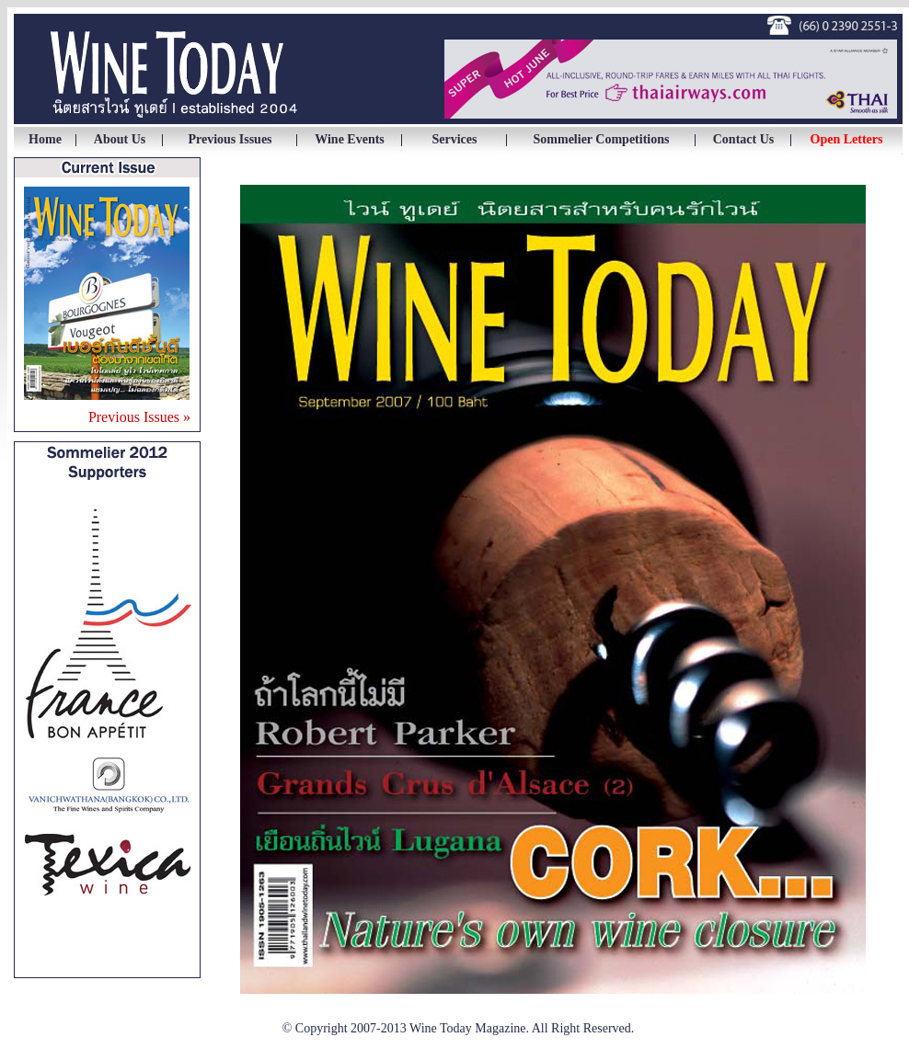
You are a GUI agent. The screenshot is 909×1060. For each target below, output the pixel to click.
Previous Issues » (139, 417)
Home (45, 139)
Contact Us (744, 139)
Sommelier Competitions (602, 139)
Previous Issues (229, 139)
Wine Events (350, 139)
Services (455, 139)
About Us (119, 139)
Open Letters (847, 139)
